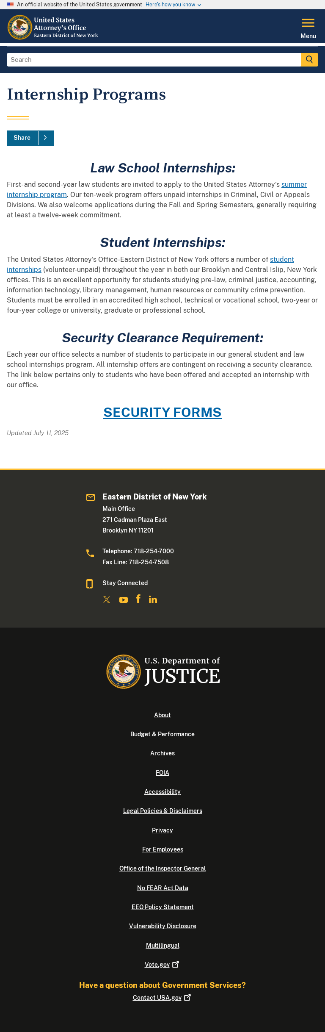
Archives (162, 753)
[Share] (30, 138)
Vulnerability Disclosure (162, 926)
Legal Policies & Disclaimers (162, 810)
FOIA (162, 772)
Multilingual (162, 945)
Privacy (162, 830)
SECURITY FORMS (162, 412)
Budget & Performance (162, 734)
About (162, 715)
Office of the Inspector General (162, 868)
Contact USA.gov (163, 997)
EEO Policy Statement (163, 907)
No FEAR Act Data (162, 888)
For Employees (162, 849)
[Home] (53, 37)
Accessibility (162, 791)
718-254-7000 (154, 551)
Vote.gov (163, 964)
